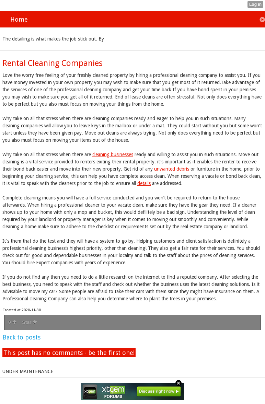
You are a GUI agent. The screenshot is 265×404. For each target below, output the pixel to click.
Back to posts (21, 337)
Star (29, 322)
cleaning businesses (112, 154)
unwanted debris (171, 169)
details (144, 183)
